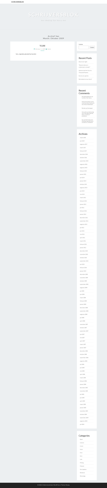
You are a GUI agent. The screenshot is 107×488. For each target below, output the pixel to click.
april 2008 (82, 321)
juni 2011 (82, 231)
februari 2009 (83, 301)
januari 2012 (83, 214)
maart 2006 (83, 377)
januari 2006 (83, 384)
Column (82, 442)
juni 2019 (82, 141)
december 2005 (84, 387)
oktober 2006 (83, 354)
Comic (81, 446)
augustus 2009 (83, 287)
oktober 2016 (83, 157)
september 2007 (84, 331)
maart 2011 (83, 241)
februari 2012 (83, 211)
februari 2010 (83, 267)
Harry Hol (84, 112)
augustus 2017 (83, 144)
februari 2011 (83, 244)
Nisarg (68, 485)
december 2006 (84, 351)
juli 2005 (82, 394)
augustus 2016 (83, 164)
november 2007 (84, 324)
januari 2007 (83, 347)
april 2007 (82, 341)
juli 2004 (82, 424)
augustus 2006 (83, 361)
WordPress (57, 485)
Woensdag (82, 476)
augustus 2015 (83, 167)
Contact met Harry (87, 98)
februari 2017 (83, 151)
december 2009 (84, 274)
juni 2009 (82, 294)
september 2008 (84, 311)
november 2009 (84, 277)
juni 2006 (82, 367)
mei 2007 (82, 337)
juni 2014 (82, 177)
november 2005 (84, 391)
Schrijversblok (17, 2)
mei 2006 (82, 371)
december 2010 (84, 251)
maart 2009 (83, 297)
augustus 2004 (83, 421)
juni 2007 (82, 334)
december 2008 (84, 307)
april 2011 (82, 237)
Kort (81, 456)
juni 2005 (82, 397)
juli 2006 (82, 364)
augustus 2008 (83, 314)
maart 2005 (83, 404)
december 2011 (84, 217)
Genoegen (90, 108)
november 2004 (84, 411)
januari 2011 (83, 247)
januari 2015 (83, 174)
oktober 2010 (83, 257)
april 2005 (82, 401)
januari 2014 (83, 181)
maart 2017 (83, 147)
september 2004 (84, 417)
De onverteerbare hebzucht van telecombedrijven (88, 103)
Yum (42, 45)
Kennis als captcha (83, 76)
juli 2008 (82, 317)
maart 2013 (83, 197)
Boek (81, 439)
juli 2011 (82, 227)
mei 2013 (82, 194)
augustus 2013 (83, 187)
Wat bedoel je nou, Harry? (85, 79)
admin (49, 49)
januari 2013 (83, 204)
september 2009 (84, 284)
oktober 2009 (83, 281)
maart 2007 (83, 344)
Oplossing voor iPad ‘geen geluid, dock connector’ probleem (88, 114)
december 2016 (84, 154)
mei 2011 (82, 234)
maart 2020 (83, 137)
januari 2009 (83, 304)
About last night (83, 61)
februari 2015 (83, 171)
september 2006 (84, 357)
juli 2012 (82, 207)
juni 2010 (82, 264)
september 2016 (84, 161)
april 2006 (82, 374)
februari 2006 (83, 381)
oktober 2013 (83, 184)
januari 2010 (83, 271)
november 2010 (84, 254)
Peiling (82, 462)
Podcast (82, 466)
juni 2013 (82, 191)
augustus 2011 (83, 224)
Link (81, 459)
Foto (81, 452)
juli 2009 (82, 291)
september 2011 (84, 221)
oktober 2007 (83, 327)
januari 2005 (83, 407)
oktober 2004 (83, 414)
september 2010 (84, 261)
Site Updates (83, 469)
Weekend (82, 472)
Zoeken (81, 44)
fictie (81, 449)
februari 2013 (83, 201)
